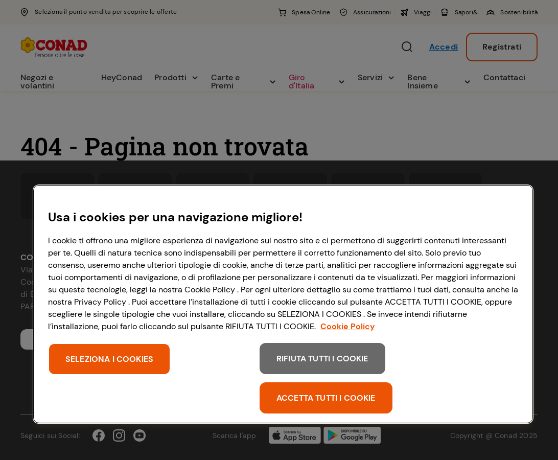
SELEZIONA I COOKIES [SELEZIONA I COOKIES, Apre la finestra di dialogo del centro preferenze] (109, 359)
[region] (283, 304)
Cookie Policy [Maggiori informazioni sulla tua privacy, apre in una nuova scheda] (347, 326)
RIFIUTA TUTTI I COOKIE (322, 358)
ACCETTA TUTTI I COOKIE (326, 398)
